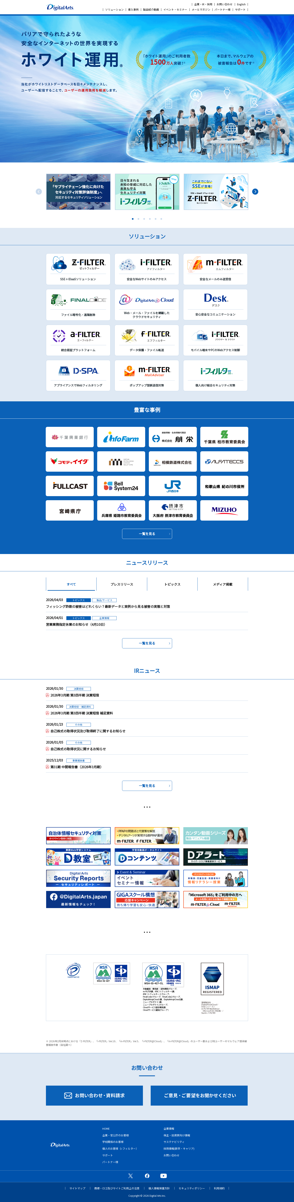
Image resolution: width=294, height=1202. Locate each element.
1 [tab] (133, 219)
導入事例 (133, 9)
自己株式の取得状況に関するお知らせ (78, 748)
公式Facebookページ (147, 1176)
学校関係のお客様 (113, 1142)
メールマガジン (201, 9)
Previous (39, 192)
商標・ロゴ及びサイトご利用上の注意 (116, 1188)
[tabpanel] (78, 192)
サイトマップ (77, 1188)
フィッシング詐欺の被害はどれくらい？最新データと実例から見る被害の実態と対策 (108, 606)
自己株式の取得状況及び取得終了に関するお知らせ (88, 730)
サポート (240, 9)
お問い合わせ (225, 4)
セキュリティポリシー (192, 1188)
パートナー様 (223, 9)
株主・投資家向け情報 (177, 1135)
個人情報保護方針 (159, 1188)
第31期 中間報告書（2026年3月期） (76, 766)
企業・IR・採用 (203, 4)
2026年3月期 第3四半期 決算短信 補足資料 (81, 713)
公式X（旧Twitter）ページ (130, 1176)
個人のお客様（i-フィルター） (120, 1148)
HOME (106, 1128)
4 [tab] (150, 219)
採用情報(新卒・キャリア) (179, 1148)
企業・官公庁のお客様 (115, 1135)
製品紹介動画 (151, 9)
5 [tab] (156, 219)
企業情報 (169, 1128)
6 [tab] (161, 219)
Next (255, 192)
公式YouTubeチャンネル (163, 1176)
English (241, 4)
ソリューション (114, 9)
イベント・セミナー (175, 9)
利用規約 (219, 1188)
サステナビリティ (174, 1142)
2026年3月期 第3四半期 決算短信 (74, 695)
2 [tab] (138, 219)
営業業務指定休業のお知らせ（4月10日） (76, 624)
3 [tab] (144, 219)
